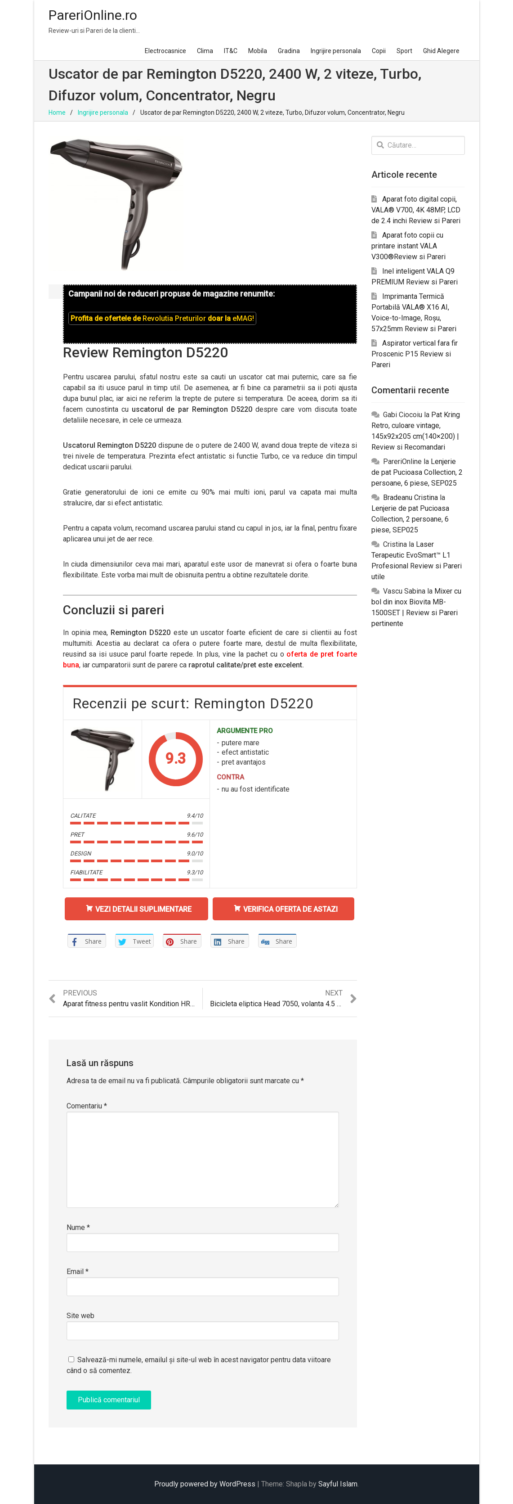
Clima (205, 50)
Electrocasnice (165, 50)
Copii (379, 50)
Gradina (289, 50)
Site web (80, 1315)
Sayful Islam (337, 1484)
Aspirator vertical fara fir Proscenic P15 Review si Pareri (414, 354)
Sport (404, 50)
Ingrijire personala (336, 50)
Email (78, 1271)
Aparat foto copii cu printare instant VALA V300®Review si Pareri (408, 246)
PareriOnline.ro (93, 15)
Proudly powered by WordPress (204, 1484)
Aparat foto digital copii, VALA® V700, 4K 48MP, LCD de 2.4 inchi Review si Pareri (415, 210)
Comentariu (87, 1106)
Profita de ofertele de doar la (162, 318)
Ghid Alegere (441, 50)
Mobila (257, 50)
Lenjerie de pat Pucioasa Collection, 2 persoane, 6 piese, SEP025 (417, 472)
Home (57, 112)
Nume (78, 1227)
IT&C (230, 50)
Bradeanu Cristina (410, 497)
